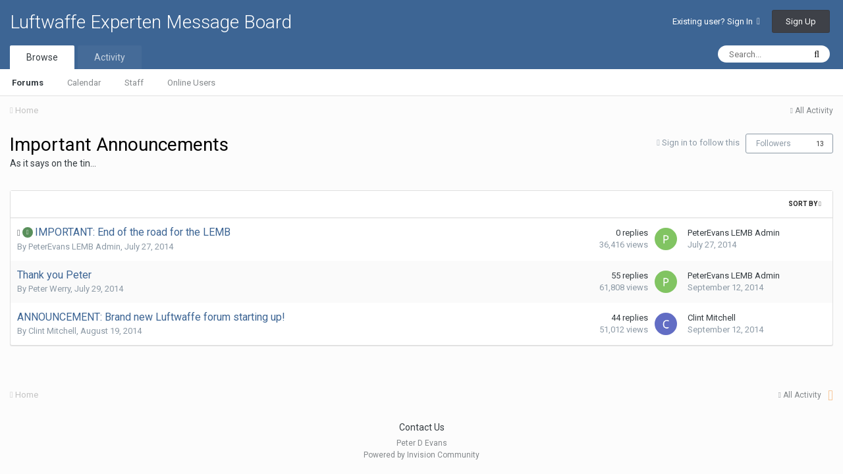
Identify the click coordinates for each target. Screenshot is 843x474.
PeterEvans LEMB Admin (74, 246)
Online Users (191, 83)
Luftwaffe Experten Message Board (151, 22)
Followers (773, 143)
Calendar (84, 83)
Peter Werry (49, 289)
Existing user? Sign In (716, 21)
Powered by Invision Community (421, 455)
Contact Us (422, 427)
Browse (42, 57)
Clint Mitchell (52, 331)
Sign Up (801, 21)
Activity (109, 57)
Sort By (804, 203)
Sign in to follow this (701, 142)
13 (820, 143)
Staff (134, 83)
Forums (27, 83)
